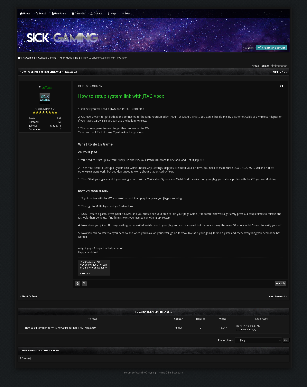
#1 (281, 85)
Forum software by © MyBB (139, 372)
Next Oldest (29, 296)
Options (280, 71)
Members (59, 13)
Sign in (249, 47)
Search (40, 13)
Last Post (241, 329)
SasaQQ (251, 329)
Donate (96, 13)
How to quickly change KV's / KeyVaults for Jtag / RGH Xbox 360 (60, 327)
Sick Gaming (28, 57)
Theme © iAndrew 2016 (170, 372)
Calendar (78, 13)
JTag (77, 57)
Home (25, 13)
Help (111, 13)
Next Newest (276, 296)
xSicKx (178, 327)
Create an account (271, 47)
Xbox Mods (66, 57)
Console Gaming (47, 57)
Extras (126, 13)
